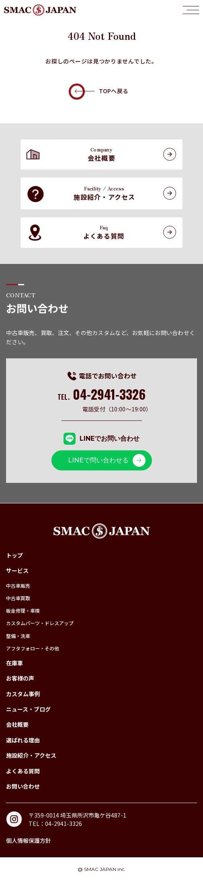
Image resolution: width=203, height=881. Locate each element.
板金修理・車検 (23, 610)
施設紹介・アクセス (31, 755)
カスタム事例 (23, 694)
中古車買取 (18, 598)
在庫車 (14, 663)
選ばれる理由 (23, 740)
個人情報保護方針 (28, 840)
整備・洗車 (18, 635)
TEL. (101, 397)
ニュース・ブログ (28, 709)
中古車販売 (18, 585)
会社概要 (17, 724)
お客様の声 (20, 678)
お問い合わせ (23, 786)
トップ (14, 555)
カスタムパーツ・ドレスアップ (40, 622)
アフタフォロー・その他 (32, 648)
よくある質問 (23, 771)
